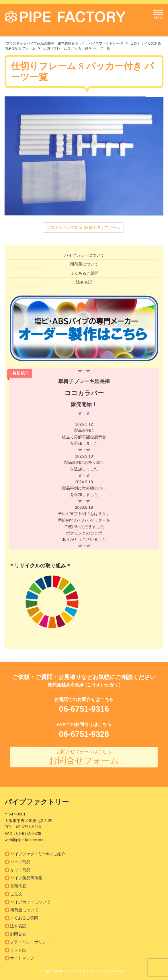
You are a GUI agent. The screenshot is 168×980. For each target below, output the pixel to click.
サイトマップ (22, 958)
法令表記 (84, 282)
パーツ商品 (20, 862)
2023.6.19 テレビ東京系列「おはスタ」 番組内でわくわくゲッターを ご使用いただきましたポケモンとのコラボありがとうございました (84, 526)
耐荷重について (84, 264)
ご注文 (16, 894)
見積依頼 (18, 886)
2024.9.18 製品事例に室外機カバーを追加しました (84, 491)
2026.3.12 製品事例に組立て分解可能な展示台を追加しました (84, 437)
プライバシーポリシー (30, 942)
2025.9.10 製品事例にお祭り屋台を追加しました (84, 466)
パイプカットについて (84, 255)
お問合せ (18, 934)
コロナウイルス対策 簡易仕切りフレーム (83, 227)
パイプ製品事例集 (26, 878)
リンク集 (18, 950)
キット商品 (20, 870)
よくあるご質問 (84, 273)
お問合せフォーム (84, 757)
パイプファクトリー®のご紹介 (37, 854)
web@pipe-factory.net (24, 840)
